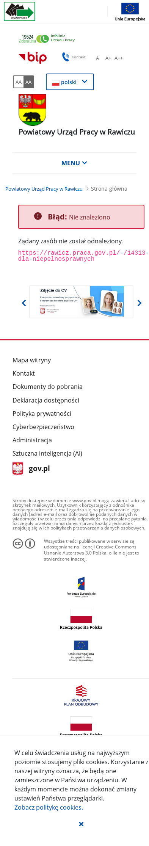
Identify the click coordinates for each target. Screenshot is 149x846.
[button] (81, 823)
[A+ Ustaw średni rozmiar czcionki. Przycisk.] (108, 58)
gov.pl (31, 469)
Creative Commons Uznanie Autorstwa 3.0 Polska (90, 550)
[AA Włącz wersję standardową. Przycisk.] (18, 81)
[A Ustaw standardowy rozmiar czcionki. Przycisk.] (97, 58)
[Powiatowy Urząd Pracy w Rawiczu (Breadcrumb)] (44, 188)
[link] (76, 39)
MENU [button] (74, 163)
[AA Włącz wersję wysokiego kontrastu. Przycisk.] (29, 81)
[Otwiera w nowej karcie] (81, 301)
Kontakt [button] (73, 57)
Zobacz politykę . (48, 807)
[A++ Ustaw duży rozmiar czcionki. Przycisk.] (118, 58)
